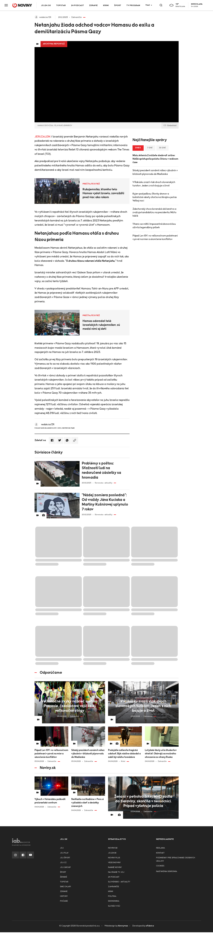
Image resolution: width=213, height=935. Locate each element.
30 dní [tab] (162, 148)
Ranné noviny (115, 867)
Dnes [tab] (138, 148)
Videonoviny (114, 863)
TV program (133, 5)
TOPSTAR (61, 5)
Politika (112, 896)
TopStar (64, 882)
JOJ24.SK (46, 5)
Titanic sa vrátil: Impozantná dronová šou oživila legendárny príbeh (154, 226)
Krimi (106, 5)
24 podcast (77, 5)
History (64, 896)
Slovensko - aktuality (119, 882)
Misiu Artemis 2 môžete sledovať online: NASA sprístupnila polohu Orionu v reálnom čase (155, 159)
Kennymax (123, 926)
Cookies (160, 866)
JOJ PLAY (64, 853)
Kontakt (160, 853)
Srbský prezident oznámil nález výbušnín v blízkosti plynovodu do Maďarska (155, 172)
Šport (117, 5)
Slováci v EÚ (114, 906)
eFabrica (150, 926)
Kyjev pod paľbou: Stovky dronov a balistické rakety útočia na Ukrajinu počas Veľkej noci (155, 197)
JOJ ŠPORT (65, 858)
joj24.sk (112, 853)
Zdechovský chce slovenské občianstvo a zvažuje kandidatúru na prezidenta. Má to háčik (154, 212)
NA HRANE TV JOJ (116, 872)
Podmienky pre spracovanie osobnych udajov (175, 859)
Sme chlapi (65, 887)
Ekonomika (113, 901)
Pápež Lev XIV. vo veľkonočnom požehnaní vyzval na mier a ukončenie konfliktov (155, 237)
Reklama (160, 848)
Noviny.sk (113, 848)
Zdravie (93, 5)
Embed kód (170, 125)
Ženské (63, 877)
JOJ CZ (63, 863)
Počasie (64, 901)
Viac (147, 5)
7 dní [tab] (150, 148)
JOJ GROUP (65, 867)
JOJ (62, 848)
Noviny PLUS (114, 858)
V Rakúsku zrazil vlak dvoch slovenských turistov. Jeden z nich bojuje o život (154, 184)
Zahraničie (113, 887)
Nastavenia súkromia (166, 871)
